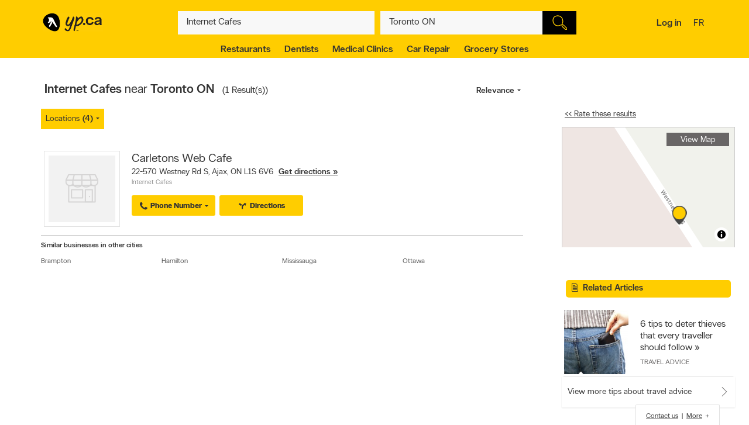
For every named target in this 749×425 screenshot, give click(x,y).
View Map (698, 140)
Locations (69, 119)
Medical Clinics (362, 49)
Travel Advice (664, 362)
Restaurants (245, 49)
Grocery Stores (496, 49)
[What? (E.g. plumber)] (276, 22)
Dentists (301, 49)
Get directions (305, 172)
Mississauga (299, 261)
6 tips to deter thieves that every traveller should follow (683, 336)
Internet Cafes (152, 182)
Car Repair (428, 49)
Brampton (56, 261)
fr (700, 24)
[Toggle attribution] (721, 234)
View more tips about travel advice (630, 392)
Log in (669, 23)
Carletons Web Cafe (182, 159)
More (694, 416)
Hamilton (175, 261)
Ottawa (414, 261)
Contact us (662, 416)
